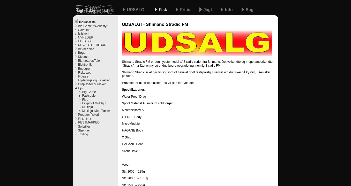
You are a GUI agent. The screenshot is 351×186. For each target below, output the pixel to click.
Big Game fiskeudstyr (93, 26)
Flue (85, 100)
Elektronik (85, 64)
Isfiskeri (83, 33)
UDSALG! (137, 9)
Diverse (83, 57)
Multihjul (88, 107)
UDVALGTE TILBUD (92, 45)
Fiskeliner (84, 119)
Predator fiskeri (88, 115)
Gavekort (84, 30)
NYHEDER (85, 37)
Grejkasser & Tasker (92, 84)
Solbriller (84, 126)
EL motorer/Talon (90, 61)
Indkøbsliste (85, 21)
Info (229, 9)
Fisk (163, 9)
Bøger (82, 53)
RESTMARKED (89, 122)
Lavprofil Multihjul (94, 103)
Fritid (185, 9)
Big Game (89, 92)
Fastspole (89, 95)
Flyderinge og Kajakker (94, 80)
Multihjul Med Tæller (96, 111)
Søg (249, 9)
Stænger (84, 130)
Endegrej (84, 69)
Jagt (208, 9)
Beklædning (86, 49)
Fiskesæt (84, 72)
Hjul (81, 88)
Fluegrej (83, 76)
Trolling (83, 134)
